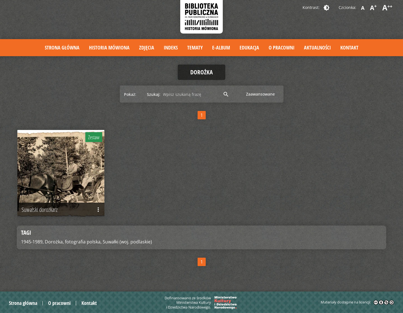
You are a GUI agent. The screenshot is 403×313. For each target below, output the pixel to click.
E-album (221, 47)
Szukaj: (153, 94)
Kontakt (349, 47)
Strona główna (62, 47)
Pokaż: (130, 94)
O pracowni (281, 47)
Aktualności (317, 47)
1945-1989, (32, 242)
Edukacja (249, 47)
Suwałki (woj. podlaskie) (127, 242)
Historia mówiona (109, 47)
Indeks (171, 47)
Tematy (195, 47)
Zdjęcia (146, 47)
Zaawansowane (260, 94)
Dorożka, (54, 242)
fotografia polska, (83, 242)
